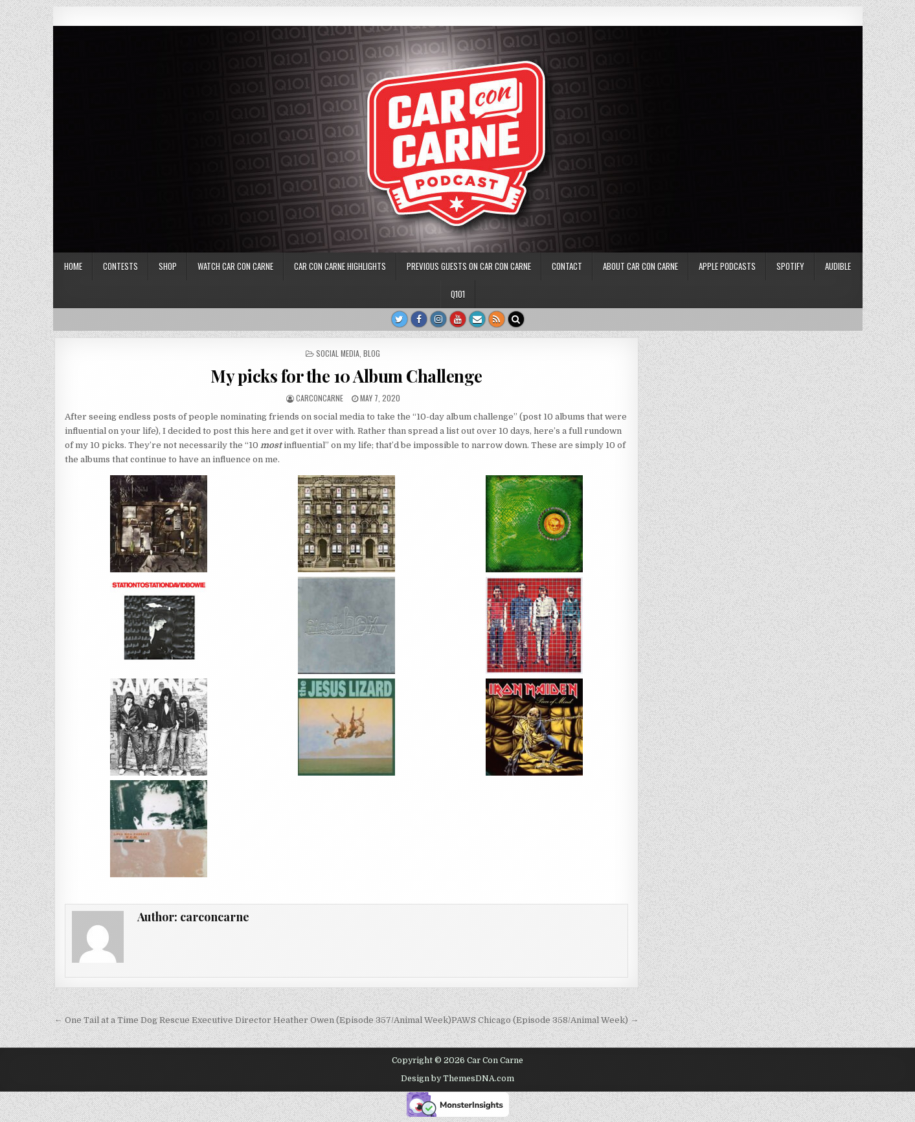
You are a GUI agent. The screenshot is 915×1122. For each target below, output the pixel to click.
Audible (838, 266)
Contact (567, 266)
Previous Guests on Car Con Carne (469, 266)
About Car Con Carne (640, 266)
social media (337, 353)
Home (73, 266)
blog (371, 353)
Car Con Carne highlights (340, 266)
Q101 (458, 293)
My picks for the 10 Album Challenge (346, 376)
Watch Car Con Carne (235, 266)
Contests (120, 266)
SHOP (168, 266)
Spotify (790, 266)
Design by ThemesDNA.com (457, 1078)
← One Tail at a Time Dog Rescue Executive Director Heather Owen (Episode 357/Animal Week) (252, 1020)
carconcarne (319, 397)
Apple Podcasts (727, 266)
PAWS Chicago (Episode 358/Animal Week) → (544, 1020)
